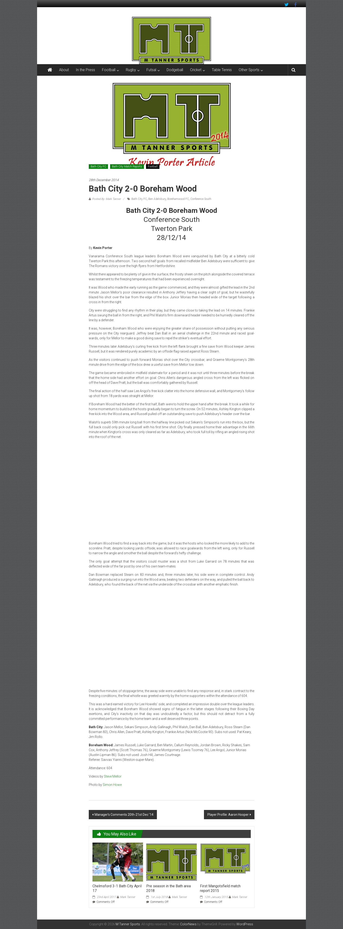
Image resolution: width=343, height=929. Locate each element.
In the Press (85, 70)
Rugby (131, 70)
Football (108, 70)
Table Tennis (222, 70)
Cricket (195, 70)
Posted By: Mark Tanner (106, 199)
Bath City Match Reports (127, 166)
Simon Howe (112, 785)
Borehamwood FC (178, 199)
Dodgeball (175, 70)
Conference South (200, 199)
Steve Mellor (112, 776)
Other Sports (249, 70)
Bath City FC (98, 166)
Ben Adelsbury (157, 199)
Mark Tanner (127, 897)
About (64, 70)
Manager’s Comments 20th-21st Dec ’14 (124, 814)
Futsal (151, 70)
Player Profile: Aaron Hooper (228, 814)
